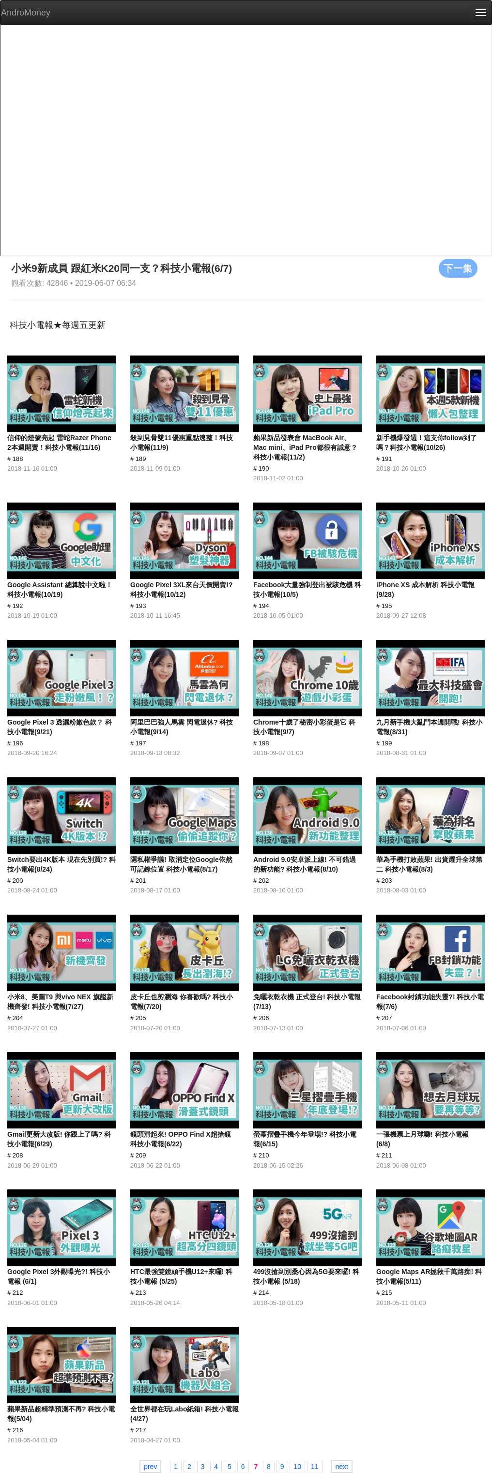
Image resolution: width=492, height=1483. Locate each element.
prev (150, 1466)
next (341, 1466)
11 (315, 1466)
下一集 (458, 268)
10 (297, 1466)
